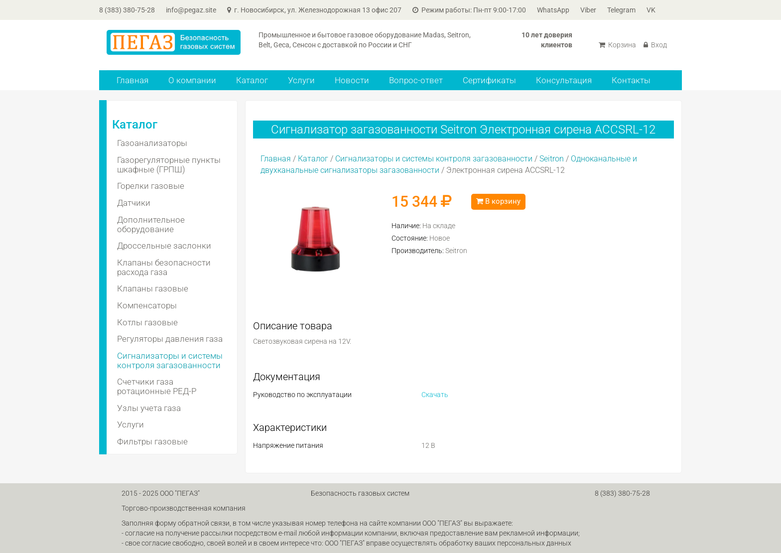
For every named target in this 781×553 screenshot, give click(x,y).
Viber (588, 10)
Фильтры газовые (152, 441)
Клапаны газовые (152, 288)
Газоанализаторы (152, 143)
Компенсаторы (147, 305)
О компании (192, 80)
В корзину (498, 201)
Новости (352, 80)
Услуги (301, 80)
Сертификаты (489, 80)
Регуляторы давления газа (170, 339)
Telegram (621, 10)
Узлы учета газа (149, 408)
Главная (132, 80)
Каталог (252, 80)
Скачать (434, 395)
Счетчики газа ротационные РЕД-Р (156, 386)
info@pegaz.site (191, 10)
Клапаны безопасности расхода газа (164, 267)
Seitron (551, 158)
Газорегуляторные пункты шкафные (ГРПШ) (169, 164)
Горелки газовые (150, 186)
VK (651, 10)
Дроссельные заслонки (164, 246)
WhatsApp (553, 10)
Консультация (564, 80)
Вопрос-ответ (416, 80)
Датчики (133, 203)
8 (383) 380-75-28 (127, 10)
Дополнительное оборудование (151, 224)
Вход (655, 45)
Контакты (631, 80)
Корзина (617, 45)
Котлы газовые (147, 322)
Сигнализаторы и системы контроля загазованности (170, 360)
